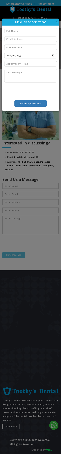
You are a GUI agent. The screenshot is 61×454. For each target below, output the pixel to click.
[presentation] (29, 91)
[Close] (57, 21)
